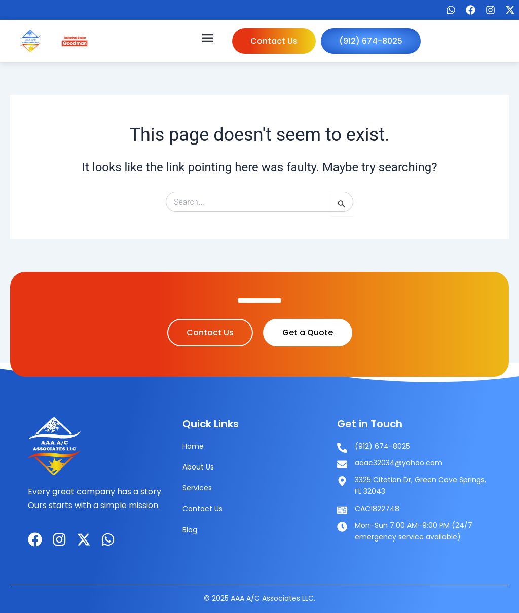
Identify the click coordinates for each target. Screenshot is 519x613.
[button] (207, 38)
